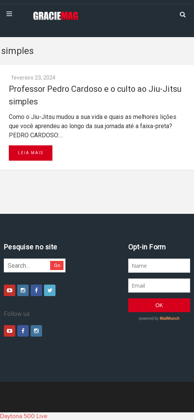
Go (57, 265)
